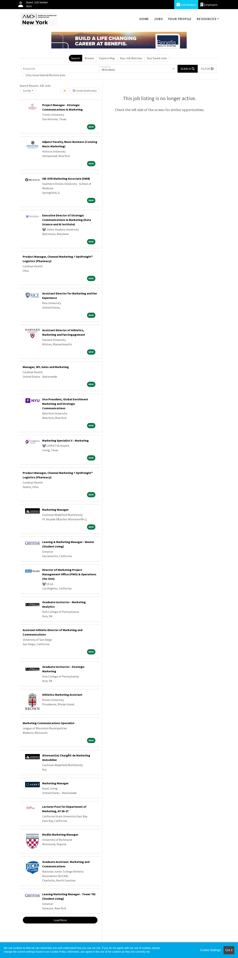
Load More (60, 920)
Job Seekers (186, 4)
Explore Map (107, 58)
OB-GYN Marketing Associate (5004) (66, 178)
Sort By (27, 90)
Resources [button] (206, 19)
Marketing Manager (55, 509)
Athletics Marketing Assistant (62, 694)
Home (144, 19)
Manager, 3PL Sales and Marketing (46, 367)
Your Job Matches (131, 58)
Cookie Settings (210, 950)
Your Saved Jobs (157, 58)
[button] (207, 69)
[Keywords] (60, 69)
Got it (228, 950)
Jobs (158, 19)
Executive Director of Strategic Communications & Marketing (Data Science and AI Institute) (66, 219)
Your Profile (180, 19)
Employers (209, 4)
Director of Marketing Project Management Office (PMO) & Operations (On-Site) (69, 574)
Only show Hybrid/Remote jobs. (46, 75)
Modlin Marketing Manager (60, 834)
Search (75, 58)
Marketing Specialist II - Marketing (65, 440)
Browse (89, 58)
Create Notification (85, 90)
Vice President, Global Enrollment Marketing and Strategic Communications (65, 403)
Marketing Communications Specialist (48, 723)
